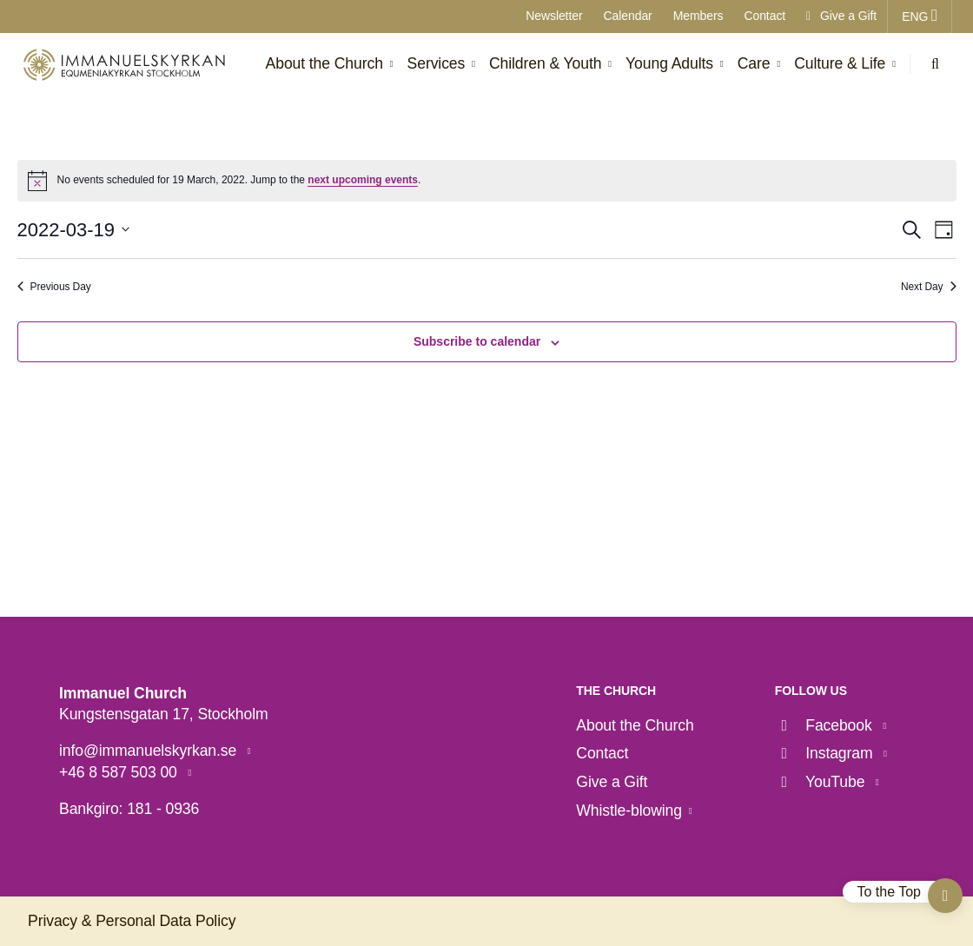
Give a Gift (841, 16)
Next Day (928, 287)
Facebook (826, 725)
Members (698, 16)
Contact (764, 16)
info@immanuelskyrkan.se (150, 750)
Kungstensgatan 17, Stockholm (163, 714)
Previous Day (54, 287)
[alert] (486, 181)
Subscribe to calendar (477, 341)
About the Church (634, 725)
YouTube (822, 782)
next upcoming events (363, 180)
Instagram (826, 753)
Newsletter (554, 16)
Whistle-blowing (629, 810)
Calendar (628, 16)
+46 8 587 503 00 (120, 772)
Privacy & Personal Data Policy (131, 920)
